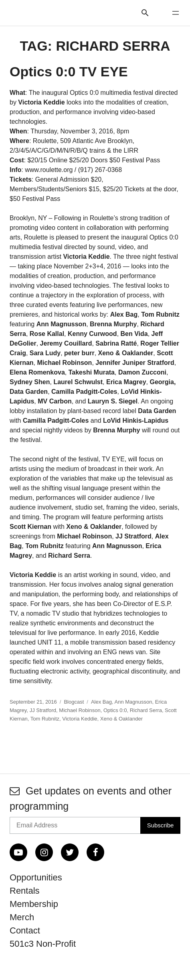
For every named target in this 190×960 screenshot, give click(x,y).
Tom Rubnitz (44, 719)
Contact (25, 930)
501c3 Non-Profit (43, 944)
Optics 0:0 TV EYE (69, 71)
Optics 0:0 (115, 710)
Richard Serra (146, 710)
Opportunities (36, 877)
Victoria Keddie (79, 719)
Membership (34, 904)
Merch (22, 917)
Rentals (25, 891)
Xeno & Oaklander (121, 719)
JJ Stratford (43, 710)
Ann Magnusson (133, 702)
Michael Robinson (79, 710)
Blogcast (74, 702)
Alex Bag (101, 702)
